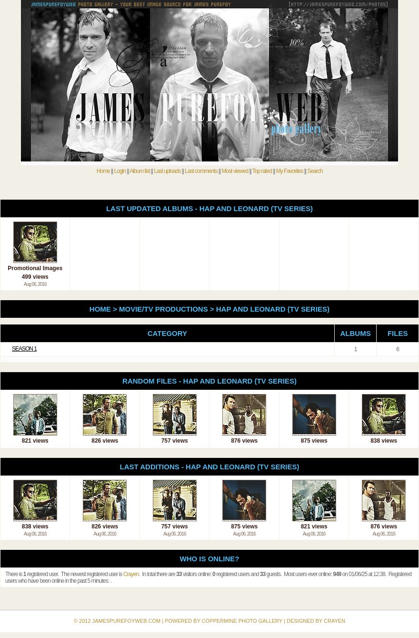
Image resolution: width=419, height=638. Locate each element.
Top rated (262, 171)
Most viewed (234, 171)
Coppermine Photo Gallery (242, 621)
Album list (140, 171)
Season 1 (24, 348)
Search (314, 171)
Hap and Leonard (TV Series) (272, 309)
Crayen (131, 574)
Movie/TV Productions (163, 309)
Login (120, 171)
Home (103, 171)
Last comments (201, 171)
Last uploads (167, 171)
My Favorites (289, 171)
